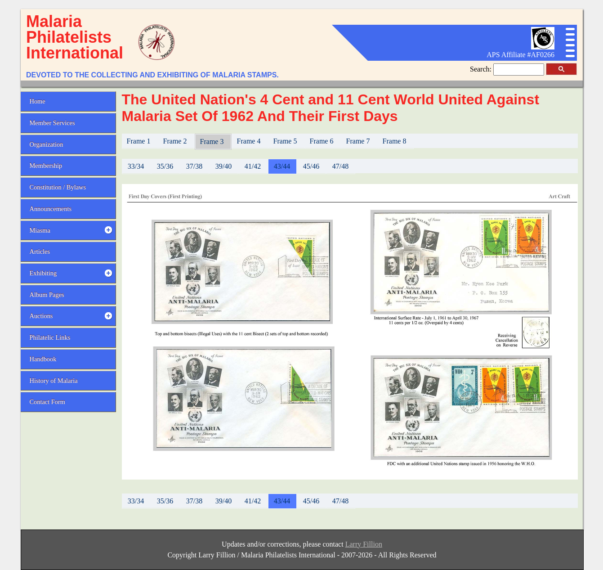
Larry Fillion (363, 544)
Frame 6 (322, 141)
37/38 (194, 166)
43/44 (282, 166)
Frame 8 (395, 141)
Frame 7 (359, 141)
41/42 (253, 166)
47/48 (340, 166)
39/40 (223, 166)
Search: (481, 69)
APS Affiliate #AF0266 (520, 54)
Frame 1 (139, 141)
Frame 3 (213, 141)
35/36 (165, 166)
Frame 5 (286, 141)
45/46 (311, 166)
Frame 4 (250, 141)
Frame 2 (176, 141)
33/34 (136, 166)
